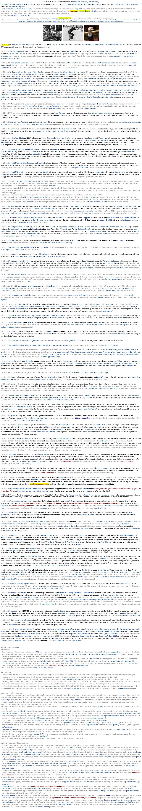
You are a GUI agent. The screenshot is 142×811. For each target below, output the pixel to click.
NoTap (63, 21)
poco (69, 79)
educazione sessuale (25, 222)
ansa (29, 286)
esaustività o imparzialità (50, 18)
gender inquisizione (107, 521)
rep (18, 261)
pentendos (42, 206)
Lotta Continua (100, 297)
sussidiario (26, 218)
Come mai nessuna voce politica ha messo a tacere (35, 491)
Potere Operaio (122, 729)
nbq (15, 218)
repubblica (72, 341)
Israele (55, 352)
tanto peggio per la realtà (48, 21)
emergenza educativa (23, 79)
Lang (119, 631)
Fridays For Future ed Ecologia (124, 90)
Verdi (85, 489)
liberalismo (44, 254)
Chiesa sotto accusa (31, 149)
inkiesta (13, 512)
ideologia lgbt (16, 74)
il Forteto (20, 304)
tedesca (49, 535)
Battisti (45, 172)
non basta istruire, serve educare (103, 495)
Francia (5, 174)
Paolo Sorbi (13, 625)
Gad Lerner (36, 209)
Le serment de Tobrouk (88, 409)
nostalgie (134, 306)
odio (89, 199)
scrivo (12, 275)
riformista (14, 138)
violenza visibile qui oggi (9, 288)
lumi (132, 634)
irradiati (136, 791)
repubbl (13, 163)
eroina (52, 256)
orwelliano (11, 236)
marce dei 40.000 (43, 720)
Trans (87, 229)
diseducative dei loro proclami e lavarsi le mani (96, 600)
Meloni (39, 122)
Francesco (84, 528)
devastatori (118, 318)
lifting (28, 521)
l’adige (13, 227)
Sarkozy (10, 409)
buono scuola (37, 752)
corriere (13, 247)
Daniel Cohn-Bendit (33, 489)
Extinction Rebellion (77, 90)
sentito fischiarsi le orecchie (75, 97)
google (13, 90)
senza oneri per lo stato (75, 754)
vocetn (25, 227)
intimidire (84, 2)
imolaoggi (14, 395)
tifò (106, 211)
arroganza (86, 491)
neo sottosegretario (65, 438)
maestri (17, 256)
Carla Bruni (13, 174)
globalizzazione (78, 574)
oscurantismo (50, 432)
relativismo (112, 156)
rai (17, 227)
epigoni (90, 268)
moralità (31, 4)
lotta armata (64, 129)
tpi (67, 404)
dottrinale (39, 154)
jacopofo (14, 611)
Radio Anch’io (21, 275)
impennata (88, 4)
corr (12, 218)
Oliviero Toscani (16, 206)
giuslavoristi (103, 720)
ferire (88, 206)
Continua (28, 281)
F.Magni (29, 90)
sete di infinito (71, 86)
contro (54, 227)
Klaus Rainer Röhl (51, 542)
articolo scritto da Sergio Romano (84, 636)
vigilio (20, 227)
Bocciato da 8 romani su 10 (31, 461)
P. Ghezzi (15, 231)
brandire (106, 234)
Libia (63, 404)
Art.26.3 (28, 750)
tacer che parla (106, 311)
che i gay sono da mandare (115, 595)
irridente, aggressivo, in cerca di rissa (36, 197)
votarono (80, 535)
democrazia (31, 124)
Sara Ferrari (93, 231)
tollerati (90, 202)
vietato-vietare (57, 318)
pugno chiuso (16, 20)
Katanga (103, 388)
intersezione (20, 250)
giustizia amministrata (11, 729)
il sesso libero (41, 379)
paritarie (110, 757)
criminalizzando (113, 652)
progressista (42, 521)
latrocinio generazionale (120, 4)
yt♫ (16, 149)
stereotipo (109, 304)
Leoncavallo (5, 56)
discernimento (115, 661)
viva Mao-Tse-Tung (25, 9)
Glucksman (114, 634)
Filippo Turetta (38, 72)
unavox (14, 331)
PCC (73, 240)
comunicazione (47, 604)
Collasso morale (110, 21)
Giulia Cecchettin (70, 72)
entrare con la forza (34, 234)
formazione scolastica (96, 79)
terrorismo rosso (49, 20)
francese (88, 629)
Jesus (64, 325)
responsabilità (71, 4)
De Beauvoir (108, 631)
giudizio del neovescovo (9, 327)
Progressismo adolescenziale (20, 501)
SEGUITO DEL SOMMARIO (20, 16)
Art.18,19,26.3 (68, 661)
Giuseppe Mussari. (34, 556)
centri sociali (89, 21)
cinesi (3, 574)
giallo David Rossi (63, 565)
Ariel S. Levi (32, 322)
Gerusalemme (135, 352)
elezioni (13, 122)
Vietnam (101, 138)
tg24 (24, 261)
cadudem (46, 306)
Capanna (100, 706)
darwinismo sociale (110, 800)
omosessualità (134, 528)
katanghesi (103, 20)
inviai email (131, 766)
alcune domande (8, 768)
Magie (49, 331)
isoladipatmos (16, 322)
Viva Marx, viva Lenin (10, 9)
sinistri (86, 261)
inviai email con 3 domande (68, 526)
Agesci (63, 477)
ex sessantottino (73, 550)
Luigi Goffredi (87, 397)
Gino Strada (112, 20)
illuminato (34, 521)
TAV (97, 577)
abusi (122, 152)
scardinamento (6, 4)
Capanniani (92, 388)
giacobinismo (119, 21)
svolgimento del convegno (67, 227)
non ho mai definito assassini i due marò (47, 588)
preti (137, 802)
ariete (66, 195)
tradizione (118, 506)
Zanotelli (88, 350)
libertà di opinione (39, 763)
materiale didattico (63, 425)
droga (18, 550)
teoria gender (15, 229)
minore (56, 638)
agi (17, 90)
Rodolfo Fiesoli (58, 397)
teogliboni (21, 711)
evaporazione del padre (35, 106)
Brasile (117, 172)
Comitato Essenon (105, 90)
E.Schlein (4, 95)
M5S (32, 181)
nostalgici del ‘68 (59, 20)
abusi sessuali (113, 218)
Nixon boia (77, 700)
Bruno (8, 231)
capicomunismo (68, 722)
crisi (127, 199)
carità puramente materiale (130, 713)
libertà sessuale (16, 540)
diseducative (6, 663)
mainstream (77, 304)
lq (20, 247)
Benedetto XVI (61, 218)
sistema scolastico (120, 572)
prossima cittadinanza (114, 279)
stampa (34, 286)
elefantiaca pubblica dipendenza (38, 718)
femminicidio (57, 72)
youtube (87, 395)
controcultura (5, 81)
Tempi (13, 468)
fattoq (25, 309)
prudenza (30, 202)
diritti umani (45, 661)
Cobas (76, 572)
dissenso (54, 95)
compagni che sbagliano (66, 613)
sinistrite (49, 108)
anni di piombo (39, 20)
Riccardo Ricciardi (23, 181)
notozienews (62, 372)
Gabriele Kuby (12, 152)
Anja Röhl (104, 542)
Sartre (82, 631)
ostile (55, 604)
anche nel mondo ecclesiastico (42, 220)
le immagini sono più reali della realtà (84, 211)
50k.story (14, 556)
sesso (134, 697)
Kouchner (86, 634)
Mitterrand (38, 131)
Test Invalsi (86, 570)
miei (88, 18)
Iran (98, 145)
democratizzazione (42, 508)
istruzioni (62, 611)
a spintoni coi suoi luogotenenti (101, 113)
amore (99, 377)
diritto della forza (8, 802)
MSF (102, 634)
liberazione (131, 152)
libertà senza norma (129, 220)
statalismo (52, 186)
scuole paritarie (24, 752)
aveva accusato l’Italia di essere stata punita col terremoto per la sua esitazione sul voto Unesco (92, 352)
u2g (39, 524)
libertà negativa (126, 800)
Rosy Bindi (41, 163)
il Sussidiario (100, 86)
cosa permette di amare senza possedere (121, 86)
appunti (87, 218)
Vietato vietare (61, 256)
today (30, 227)
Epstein (73, 634)
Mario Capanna (59, 113)
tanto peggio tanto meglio (33, 21)
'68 (10, 297)
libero (13, 584)
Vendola (20, 425)
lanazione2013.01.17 (47, 400)
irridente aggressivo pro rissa (73, 20)
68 (139, 418)
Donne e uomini (84, 227)
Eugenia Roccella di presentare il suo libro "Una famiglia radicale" (33, 92)
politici (131, 802)
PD (45, 74)
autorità (33, 154)
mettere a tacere (110, 97)
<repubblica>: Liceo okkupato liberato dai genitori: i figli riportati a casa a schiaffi (39, 345)
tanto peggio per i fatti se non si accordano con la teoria (25, 213)
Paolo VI (59, 711)
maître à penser (59, 640)
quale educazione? (99, 21)
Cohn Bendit (136, 20)
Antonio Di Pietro (36, 306)
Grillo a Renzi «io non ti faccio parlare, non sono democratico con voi (93, 773)
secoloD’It (125, 584)
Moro (68, 131)
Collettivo (81, 229)
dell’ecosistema (7, 727)
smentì (70, 306)
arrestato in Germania (23, 72)
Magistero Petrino (100, 508)
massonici (91, 782)
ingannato (100, 172)
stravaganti (92, 104)
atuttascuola (15, 438)
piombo (42, 256)
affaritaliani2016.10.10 (66, 400)
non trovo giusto (27, 438)
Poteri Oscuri (123, 334)
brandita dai (40, 124)
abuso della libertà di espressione (26, 597)
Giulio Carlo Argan (89, 363)
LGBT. (25, 531)
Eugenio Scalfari (7, 143)
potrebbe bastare (81, 167)
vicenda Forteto (28, 395)
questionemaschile (17, 489)
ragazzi (17, 77)
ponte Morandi (76, 206)
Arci (2, 563)
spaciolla (39, 218)
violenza (80, 4)
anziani (27, 104)
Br (31, 268)
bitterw (13, 240)
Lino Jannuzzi (91, 140)
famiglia (19, 4)
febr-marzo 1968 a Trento (20, 620)
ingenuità (78, 9)
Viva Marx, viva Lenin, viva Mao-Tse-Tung (92, 372)
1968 (58, 2)
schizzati (120, 268)
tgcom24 (47, 122)
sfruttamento (89, 722)
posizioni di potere (87, 515)
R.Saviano (98, 92)
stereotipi (60, 429)
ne (33, 227)
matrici (84, 20)
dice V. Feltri (65, 104)
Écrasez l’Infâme (48, 668)
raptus (83, 72)
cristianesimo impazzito (17, 7)
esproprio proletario (9, 795)
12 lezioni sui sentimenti (51, 79)
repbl (39, 286)
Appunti (54, 149)
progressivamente (109, 290)
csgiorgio (14, 548)
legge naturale (92, 429)
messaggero (55, 74)
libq (28, 261)
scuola (8, 183)
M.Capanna (71, 747)
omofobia (40, 432)
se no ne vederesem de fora (78, 666)
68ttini (50, 341)
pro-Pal (43, 45)
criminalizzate (135, 615)
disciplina (43, 574)
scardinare (120, 20)
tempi (13, 149)
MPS (102, 556)
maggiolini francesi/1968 (36, 789)
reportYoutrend (22, 122)
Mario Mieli (22, 21)
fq (17, 172)
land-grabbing (114, 725)
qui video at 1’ (40, 181)
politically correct (105, 791)
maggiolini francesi (68, 782)
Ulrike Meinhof (71, 542)
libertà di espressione (113, 95)
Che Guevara (48, 138)
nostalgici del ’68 (127, 288)
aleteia (19, 218)
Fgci (53, 559)
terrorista (81, 542)
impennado (107, 716)
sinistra (37, 229)
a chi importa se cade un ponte (124, 206)
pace (135, 51)
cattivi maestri (28, 256)
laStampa (14, 454)
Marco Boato (71, 295)
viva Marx (46, 700)
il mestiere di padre (42, 418)
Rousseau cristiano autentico (32, 420)
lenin (130, 295)
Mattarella (96, 97)
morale (62, 154)
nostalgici (74, 277)
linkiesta (14, 129)
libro (20, 149)
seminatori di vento (101, 202)
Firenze (20, 309)
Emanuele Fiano (24, 45)
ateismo (90, 156)
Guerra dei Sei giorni (63, 138)
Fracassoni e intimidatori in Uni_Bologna (24, 341)
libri (82, 92)
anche (53, 306)
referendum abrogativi (33, 754)
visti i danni (104, 441)
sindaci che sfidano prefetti (62, 804)
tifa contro (108, 506)
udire (90, 97)
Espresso (102, 140)
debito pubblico (94, 654)
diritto (9, 531)
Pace (25, 775)
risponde (4, 300)
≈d (11, 629)
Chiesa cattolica (130, 218)
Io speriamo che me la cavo (79, 495)
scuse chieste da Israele (58, 354)
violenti (93, 197)
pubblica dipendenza (69, 654)
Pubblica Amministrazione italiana (115, 577)
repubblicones (106, 468)
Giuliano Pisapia (23, 306)
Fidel (119, 254)
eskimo (103, 559)
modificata (61, 18)
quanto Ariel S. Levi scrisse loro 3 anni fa (89, 325)
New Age (32, 548)
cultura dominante (94, 20)
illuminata (34, 668)
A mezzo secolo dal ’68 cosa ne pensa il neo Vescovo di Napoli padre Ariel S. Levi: (39, 316)
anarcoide (56, 108)
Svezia (50, 377)
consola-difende (48, 209)
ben (65, 79)
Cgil (65, 229)
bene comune (103, 572)
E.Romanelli (124, 524)
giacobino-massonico (75, 679)
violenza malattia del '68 (27, 20)
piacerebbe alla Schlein (34, 74)
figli (108, 79)
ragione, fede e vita (22, 156)
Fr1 (69, 322)
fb (42, 79)
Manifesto (43, 736)
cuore (3, 86)
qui (49, 47)
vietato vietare (93, 2)
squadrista (45, 97)
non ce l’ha (113, 183)
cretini (58, 104)
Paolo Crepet (66, 74)
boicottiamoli (104, 570)
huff (15, 309)
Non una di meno (92, 90)
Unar (105, 425)
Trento (42, 295)
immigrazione (31, 550)
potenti (138, 757)
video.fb (14, 261)
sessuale (4, 154)
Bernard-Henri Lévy (24, 407)
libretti (98, 425)
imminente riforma (42, 807)
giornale (14, 416)
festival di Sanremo (106, 104)
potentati (129, 791)
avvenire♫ (22, 90)
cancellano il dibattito (75, 577)
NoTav (58, 21)
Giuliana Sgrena (23, 584)
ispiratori (79, 640)
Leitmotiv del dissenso (10, 713)
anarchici (137, 231)
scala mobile (69, 720)
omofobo (20, 524)
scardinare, (76, 2)
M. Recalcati (54, 106)
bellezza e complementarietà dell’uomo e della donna (110, 227)
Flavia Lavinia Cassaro (111, 261)
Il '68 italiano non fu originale (20, 295)
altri (16, 379)
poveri (99, 322)
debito (97, 4)
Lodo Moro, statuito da (57, 131)
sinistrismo (134, 4)
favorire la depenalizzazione (105, 629)
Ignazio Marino (43, 454)
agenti (73, 51)
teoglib (69, 21)
